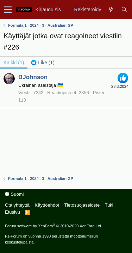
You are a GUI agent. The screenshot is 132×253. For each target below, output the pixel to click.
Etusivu (12, 212)
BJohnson (33, 77)
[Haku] (124, 9)
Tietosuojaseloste (82, 205)
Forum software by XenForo (53, 226)
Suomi (14, 194)
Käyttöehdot (47, 205)
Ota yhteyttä (17, 205)
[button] (7, 9)
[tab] (42, 63)
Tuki (109, 205)
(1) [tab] (14, 62)
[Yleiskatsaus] (111, 9)
